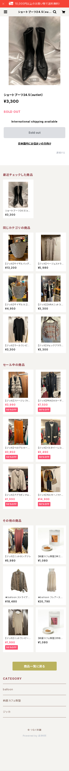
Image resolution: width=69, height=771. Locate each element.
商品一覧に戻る (34, 666)
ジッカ (6, 711)
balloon (8, 689)
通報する (60, 152)
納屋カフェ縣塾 (12, 700)
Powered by (34, 735)
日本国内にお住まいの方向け (34, 143)
